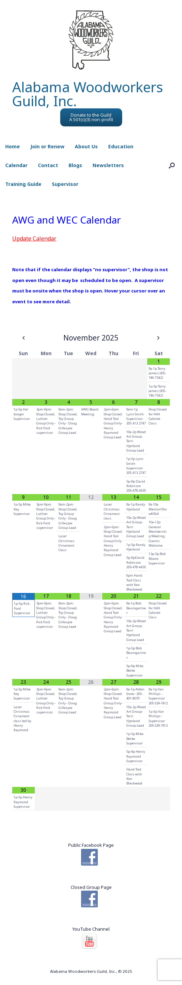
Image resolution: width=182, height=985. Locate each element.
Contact (48, 165)
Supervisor (65, 184)
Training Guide (23, 184)
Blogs (75, 165)
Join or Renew (47, 146)
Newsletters (108, 165)
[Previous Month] (23, 338)
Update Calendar (34, 238)
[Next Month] (158, 338)
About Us (86, 146)
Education (120, 146)
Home (12, 146)
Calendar (16, 165)
